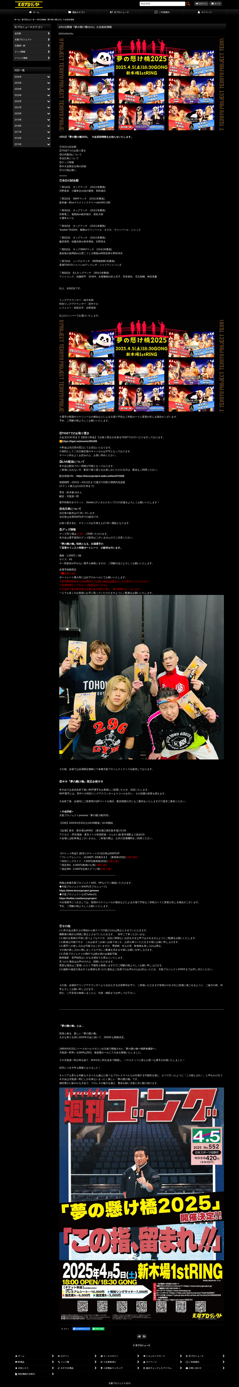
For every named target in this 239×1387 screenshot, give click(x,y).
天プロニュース (141, 1345)
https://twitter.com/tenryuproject (77, 898)
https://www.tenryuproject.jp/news (79, 890)
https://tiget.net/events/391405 (79, 441)
